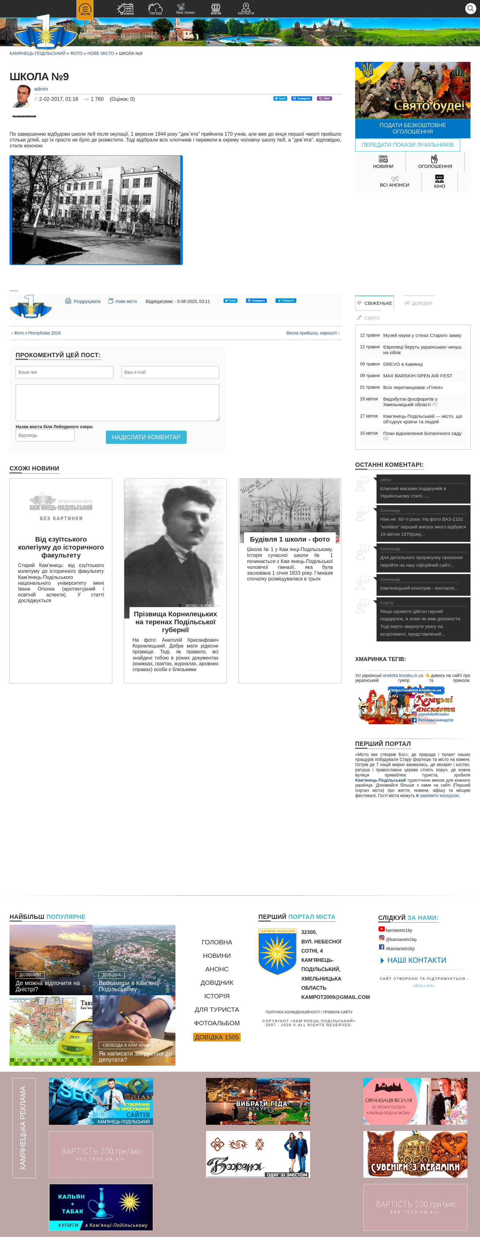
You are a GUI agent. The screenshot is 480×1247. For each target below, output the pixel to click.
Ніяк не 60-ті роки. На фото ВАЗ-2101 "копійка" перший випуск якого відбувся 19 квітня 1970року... (423, 523)
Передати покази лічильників (408, 145)
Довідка (418, 303)
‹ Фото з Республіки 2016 (36, 457)
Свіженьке (374, 303)
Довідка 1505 (217, 1046)
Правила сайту (338, 1022)
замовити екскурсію (437, 795)
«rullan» (424, 996)
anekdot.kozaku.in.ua (403, 675)
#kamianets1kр (396, 957)
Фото (76, 53)
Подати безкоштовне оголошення (413, 128)
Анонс (217, 978)
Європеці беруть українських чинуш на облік (422, 349)
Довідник (217, 992)
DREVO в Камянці (403, 364)
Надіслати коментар (146, 561)
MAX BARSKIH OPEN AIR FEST (417, 375)
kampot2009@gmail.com (335, 1007)
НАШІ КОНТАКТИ (417, 970)
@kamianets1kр (397, 948)
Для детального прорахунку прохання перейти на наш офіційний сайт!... (423, 557)
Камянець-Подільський (37, 53)
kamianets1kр (395, 939)
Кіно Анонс (185, 9)
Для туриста (217, 1019)
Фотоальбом (217, 1032)
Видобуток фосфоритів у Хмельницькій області (410, 401)
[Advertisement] (412, 240)
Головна (217, 951)
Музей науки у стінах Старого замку (422, 335)
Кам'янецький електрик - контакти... (419, 584)
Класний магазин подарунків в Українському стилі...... (423, 488)
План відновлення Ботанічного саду (422, 435)
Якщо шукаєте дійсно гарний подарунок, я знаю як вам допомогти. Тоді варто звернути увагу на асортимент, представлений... (423, 619)
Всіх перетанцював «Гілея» (413, 387)
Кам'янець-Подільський (380, 780)
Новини (217, 965)
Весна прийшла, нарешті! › (312, 457)
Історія (217, 1005)
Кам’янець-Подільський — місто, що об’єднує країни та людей (422, 419)
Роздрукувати (83, 425)
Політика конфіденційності (293, 1022)
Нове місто (100, 53)
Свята (368, 318)
